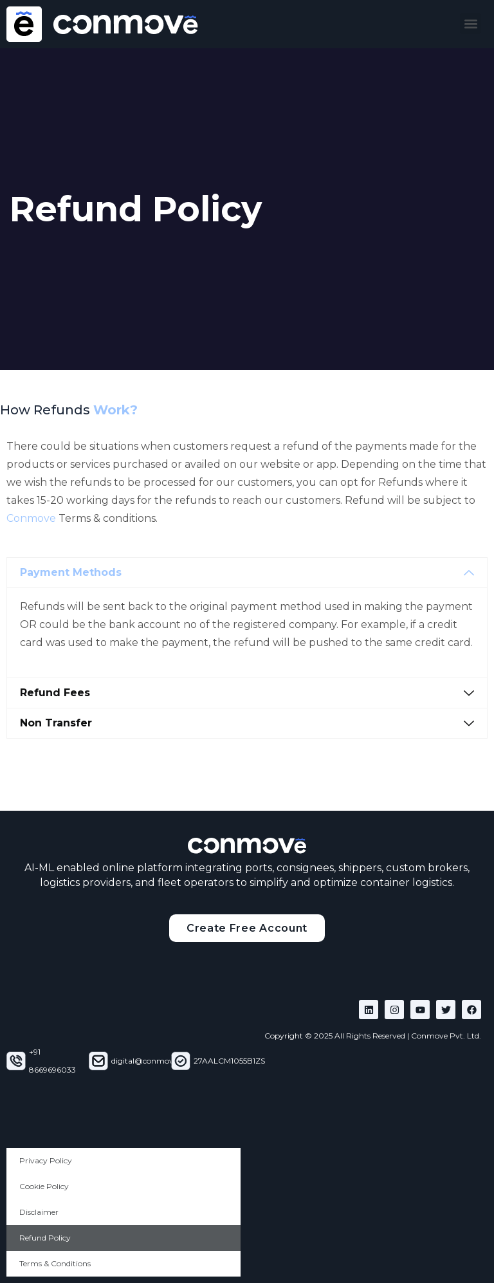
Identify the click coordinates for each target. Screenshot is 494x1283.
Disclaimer (39, 1212)
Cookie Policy (44, 1186)
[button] (470, 23)
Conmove (31, 518)
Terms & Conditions (55, 1263)
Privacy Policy (45, 1160)
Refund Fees (55, 693)
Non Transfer (56, 723)
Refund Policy (45, 1237)
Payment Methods (71, 572)
